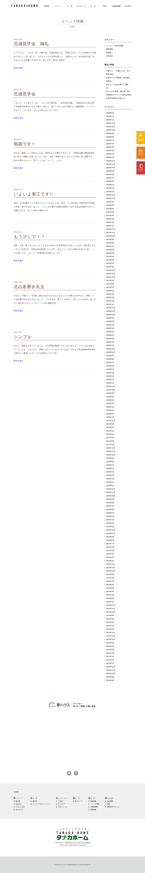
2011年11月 (110, 636)
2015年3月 (110, 520)
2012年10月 (110, 612)
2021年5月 (110, 294)
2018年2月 (110, 414)
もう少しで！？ (29, 236)
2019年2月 (110, 380)
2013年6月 (110, 585)
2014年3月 (110, 557)
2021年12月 (110, 270)
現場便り (109, 52)
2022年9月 (110, 239)
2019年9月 (110, 356)
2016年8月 (110, 462)
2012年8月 (110, 615)
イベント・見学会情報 (114, 46)
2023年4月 (110, 215)
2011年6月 (110, 646)
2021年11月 (110, 274)
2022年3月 (110, 260)
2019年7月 (110, 362)
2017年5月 (110, 431)
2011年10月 (110, 639)
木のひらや (19, 809)
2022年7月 (110, 246)
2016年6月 (110, 468)
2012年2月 (110, 626)
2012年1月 (110, 629)
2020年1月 (110, 345)
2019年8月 (110, 359)
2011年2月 (110, 660)
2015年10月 (110, 496)
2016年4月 (110, 475)
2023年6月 (110, 209)
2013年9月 (110, 574)
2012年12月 (110, 605)
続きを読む (19, 68)
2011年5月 (110, 650)
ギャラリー (62, 804)
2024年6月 (110, 181)
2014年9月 (110, 537)
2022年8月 (110, 243)
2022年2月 (110, 263)
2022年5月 (110, 253)
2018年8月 (110, 397)
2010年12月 (110, 667)
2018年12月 (110, 386)
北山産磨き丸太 (29, 286)
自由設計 (19, 804)
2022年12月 (110, 229)
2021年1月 (110, 304)
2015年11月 (110, 492)
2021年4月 (110, 297)
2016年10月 (110, 455)
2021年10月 (110, 277)
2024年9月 (110, 171)
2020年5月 (110, 332)
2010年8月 (110, 680)
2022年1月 (110, 267)
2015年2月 (110, 523)
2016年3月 (110, 479)
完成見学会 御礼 (31, 44)
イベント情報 (94, 804)
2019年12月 (110, 349)
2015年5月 (110, 513)
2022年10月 (110, 236)
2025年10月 (110, 130)
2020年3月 (110, 339)
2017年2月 (110, 441)
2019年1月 (110, 383)
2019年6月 (110, 366)
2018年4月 (110, 407)
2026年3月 (110, 113)
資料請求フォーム (113, 807)
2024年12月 (110, 161)
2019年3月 (110, 376)
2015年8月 (110, 503)
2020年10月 (110, 315)
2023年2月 (110, 222)
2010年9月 (110, 677)
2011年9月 (110, 643)
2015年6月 (110, 509)
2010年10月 (110, 673)
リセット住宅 (20, 807)
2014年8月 (110, 540)
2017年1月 (110, 444)
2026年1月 (110, 120)
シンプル (23, 337)
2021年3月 (110, 301)
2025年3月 (110, 151)
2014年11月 (110, 533)
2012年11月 (110, 609)
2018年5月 (110, 403)
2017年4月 (110, 434)
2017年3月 (110, 438)
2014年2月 (110, 561)
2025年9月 (110, 133)
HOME (46, 6)
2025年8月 (110, 137)
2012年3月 (110, 622)
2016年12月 (110, 448)
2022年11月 (110, 233)
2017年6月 (110, 427)
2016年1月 (110, 485)
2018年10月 (110, 390)
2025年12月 (110, 123)
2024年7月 (110, 178)
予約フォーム (62, 807)
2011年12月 (110, 632)
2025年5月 (110, 144)
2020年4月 (110, 335)
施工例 (35, 801)
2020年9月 (110, 318)
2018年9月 (110, 393)
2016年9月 (110, 458)
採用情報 (93, 809)
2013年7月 (110, 581)
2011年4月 (110, 653)
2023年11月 (110, 198)
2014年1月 (110, 564)
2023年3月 (110, 219)
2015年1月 (110, 527)
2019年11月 (110, 352)
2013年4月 (110, 591)
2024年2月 (110, 192)
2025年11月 (110, 127)
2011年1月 (110, 663)
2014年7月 (110, 544)
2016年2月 (110, 482)
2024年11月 (110, 164)
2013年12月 (110, 568)
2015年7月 (110, 506)
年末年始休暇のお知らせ (115, 98)
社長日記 (109, 56)
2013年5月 (110, 588)
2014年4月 (110, 554)
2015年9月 (110, 499)
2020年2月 (110, 342)
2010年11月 (110, 670)
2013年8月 (110, 578)
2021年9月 (110, 280)
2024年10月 (110, 168)
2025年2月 (110, 154)
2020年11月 (110, 311)
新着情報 (93, 801)
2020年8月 (110, 321)
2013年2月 (110, 598)
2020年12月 (110, 308)
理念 (108, 804)
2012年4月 (110, 619)
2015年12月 (110, 489)
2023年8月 (110, 205)
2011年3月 (110, 656)
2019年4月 (110, 373)
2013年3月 (110, 595)
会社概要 (110, 801)
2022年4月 (110, 256)
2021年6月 (110, 291)
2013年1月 (110, 602)
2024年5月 (110, 185)
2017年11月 (110, 421)
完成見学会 (25, 94)
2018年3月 (110, 410)
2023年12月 (110, 195)
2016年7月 (110, 465)
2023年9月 (110, 202)
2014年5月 (110, 550)
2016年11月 (110, 451)
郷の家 (18, 801)
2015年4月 (110, 516)
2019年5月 (110, 369)
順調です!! (24, 144)
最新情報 (109, 49)
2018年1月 (110, 417)
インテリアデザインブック (41, 804)
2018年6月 (110, 400)
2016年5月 (110, 472)
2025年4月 (110, 147)
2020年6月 (110, 328)
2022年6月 (110, 250)
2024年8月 (110, 174)
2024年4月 (110, 188)
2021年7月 (110, 287)
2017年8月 (110, 424)
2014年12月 (110, 530)
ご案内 (60, 801)
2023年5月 (110, 212)
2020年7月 (110, 325)
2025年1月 (110, 157)
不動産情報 (116, 6)
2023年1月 (110, 226)
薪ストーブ (78, 801)
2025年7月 (110, 140)
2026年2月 (110, 116)
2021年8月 (110, 284)
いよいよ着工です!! (33, 194)
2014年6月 (110, 547)
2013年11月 (110, 571)
